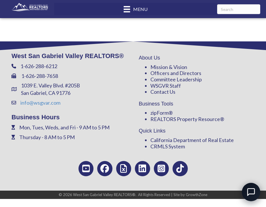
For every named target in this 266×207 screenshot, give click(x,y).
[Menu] (135, 9)
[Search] (238, 9)
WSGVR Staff (165, 86)
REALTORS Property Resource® (187, 119)
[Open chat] (251, 192)
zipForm (159, 113)
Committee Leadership (176, 79)
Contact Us (162, 92)
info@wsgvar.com (40, 102)
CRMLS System (167, 146)
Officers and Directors (175, 73)
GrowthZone (196, 194)
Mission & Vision (168, 67)
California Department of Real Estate (192, 140)
